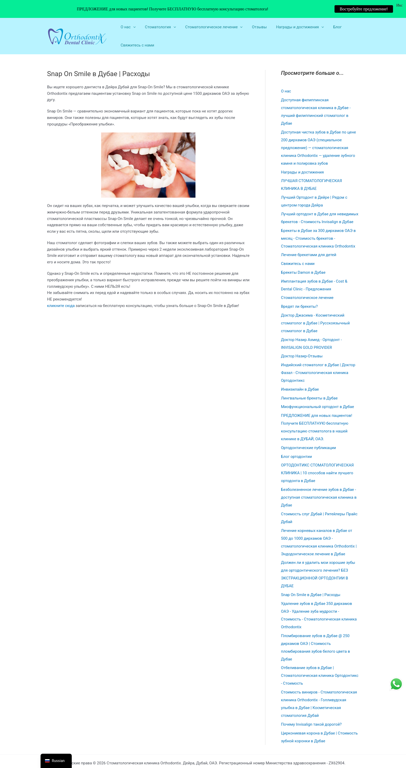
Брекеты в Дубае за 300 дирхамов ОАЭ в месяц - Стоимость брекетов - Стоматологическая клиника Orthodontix (318, 224)
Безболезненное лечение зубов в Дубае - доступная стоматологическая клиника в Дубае (319, 483)
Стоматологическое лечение (307, 284)
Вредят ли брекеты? (299, 292)
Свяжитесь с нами (136, 31)
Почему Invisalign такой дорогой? (311, 710)
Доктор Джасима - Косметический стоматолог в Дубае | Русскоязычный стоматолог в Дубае (315, 309)
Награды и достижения (302, 158)
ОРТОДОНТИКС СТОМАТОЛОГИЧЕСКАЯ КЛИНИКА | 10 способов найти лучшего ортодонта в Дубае (317, 459)
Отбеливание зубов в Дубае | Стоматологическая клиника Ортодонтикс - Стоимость (319, 662)
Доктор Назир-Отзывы (302, 342)
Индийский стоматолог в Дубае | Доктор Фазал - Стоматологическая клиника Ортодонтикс (318, 359)
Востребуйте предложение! (364, 9)
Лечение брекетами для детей (308, 241)
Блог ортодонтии (296, 442)
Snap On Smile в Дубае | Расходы (310, 581)
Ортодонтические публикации (308, 434)
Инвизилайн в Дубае (300, 375)
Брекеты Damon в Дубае (303, 258)
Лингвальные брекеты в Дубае (309, 384)
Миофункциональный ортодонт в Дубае (317, 393)
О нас (286, 77)
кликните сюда (61, 292)
